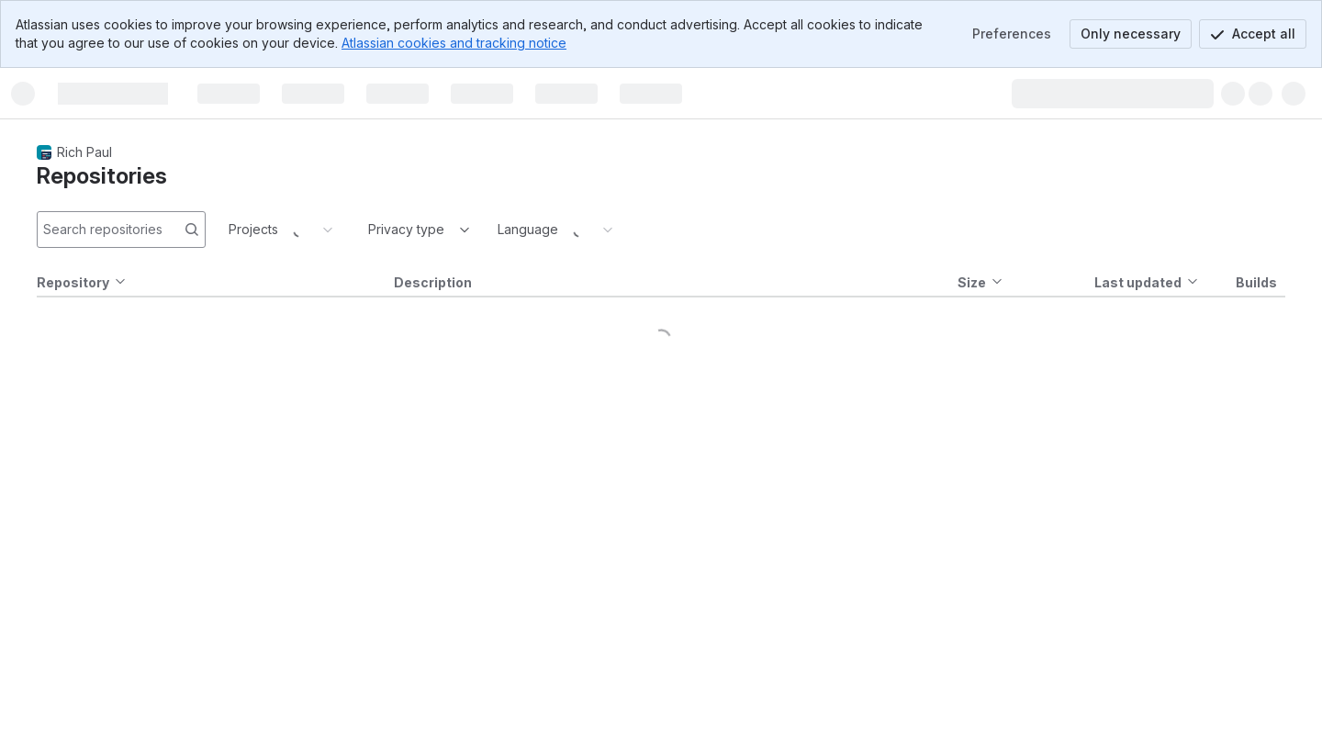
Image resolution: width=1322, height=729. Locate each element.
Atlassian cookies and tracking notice (454, 42)
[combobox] (370, 229)
